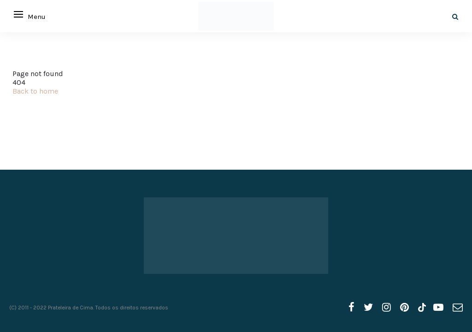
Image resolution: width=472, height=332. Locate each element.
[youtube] (438, 308)
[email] (458, 308)
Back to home (35, 91)
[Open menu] (18, 14)
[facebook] (351, 308)
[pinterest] (404, 308)
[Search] (455, 17)
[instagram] (386, 308)
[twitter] (368, 308)
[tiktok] (421, 308)
